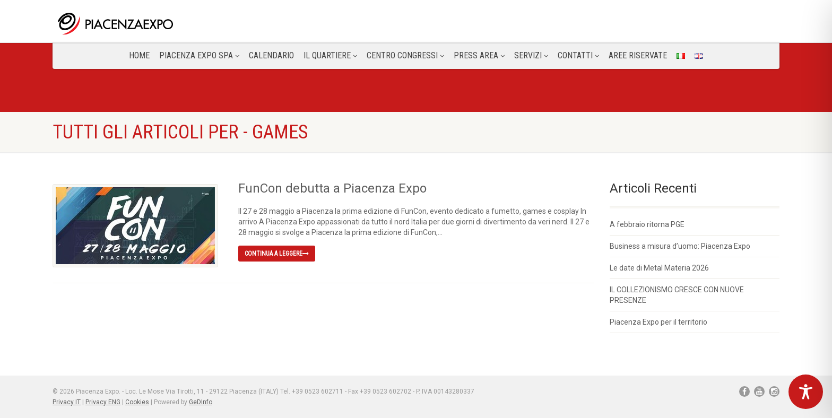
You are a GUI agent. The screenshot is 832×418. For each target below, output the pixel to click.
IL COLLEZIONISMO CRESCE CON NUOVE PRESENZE (677, 294)
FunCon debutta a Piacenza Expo (332, 188)
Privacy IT (67, 402)
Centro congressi (405, 55)
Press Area (479, 55)
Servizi (531, 55)
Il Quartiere (330, 55)
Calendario (271, 55)
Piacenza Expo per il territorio (658, 322)
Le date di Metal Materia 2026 (659, 268)
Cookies (137, 402)
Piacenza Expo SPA (199, 55)
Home (139, 55)
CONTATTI (578, 55)
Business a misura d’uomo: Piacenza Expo (680, 246)
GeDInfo (200, 402)
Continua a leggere (277, 253)
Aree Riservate (638, 55)
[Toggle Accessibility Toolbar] (805, 391)
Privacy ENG (102, 402)
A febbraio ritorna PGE (647, 224)
